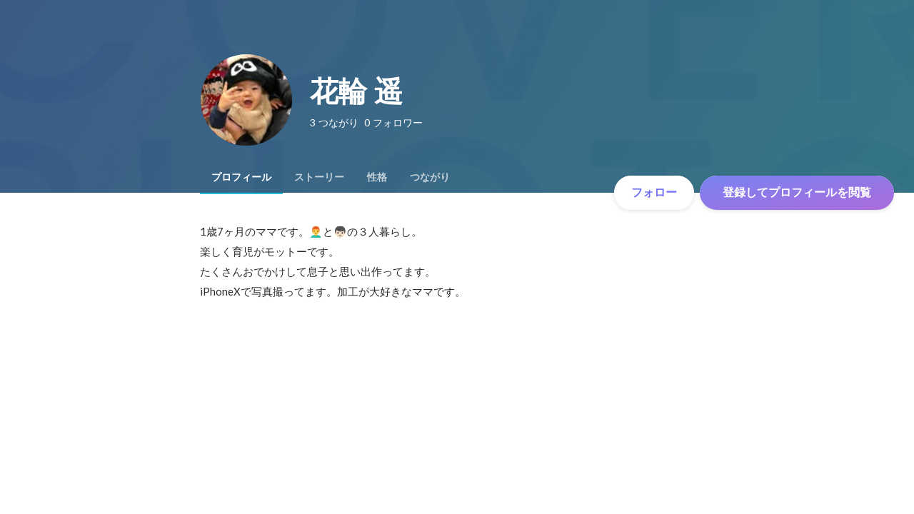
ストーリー (319, 177)
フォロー (654, 192)
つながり (430, 177)
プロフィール (241, 177)
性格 (377, 177)
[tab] (241, 177)
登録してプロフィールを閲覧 (797, 192)
